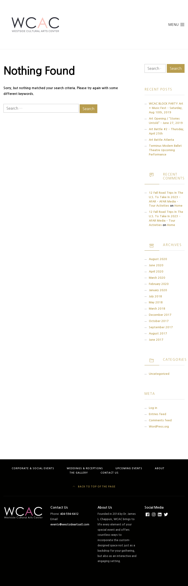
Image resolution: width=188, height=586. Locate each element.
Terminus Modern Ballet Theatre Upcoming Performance (165, 150)
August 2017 (158, 333)
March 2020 (157, 277)
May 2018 (156, 302)
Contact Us (110, 473)
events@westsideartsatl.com (69, 524)
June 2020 (156, 265)
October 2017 (159, 320)
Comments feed (160, 420)
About (160, 468)
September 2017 (161, 327)
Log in (153, 407)
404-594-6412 (69, 514)
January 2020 (158, 290)
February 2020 (159, 283)
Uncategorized (159, 373)
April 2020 (156, 271)
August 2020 (158, 259)
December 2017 (160, 314)
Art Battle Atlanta (161, 139)
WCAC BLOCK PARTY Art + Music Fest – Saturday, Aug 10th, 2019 (166, 108)
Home (178, 205)
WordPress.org (159, 426)
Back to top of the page (94, 486)
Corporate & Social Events (33, 468)
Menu (176, 24)
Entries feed (157, 414)
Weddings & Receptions (85, 468)
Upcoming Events (129, 468)
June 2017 (156, 339)
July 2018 (155, 296)
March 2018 (157, 308)
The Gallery (79, 473)
